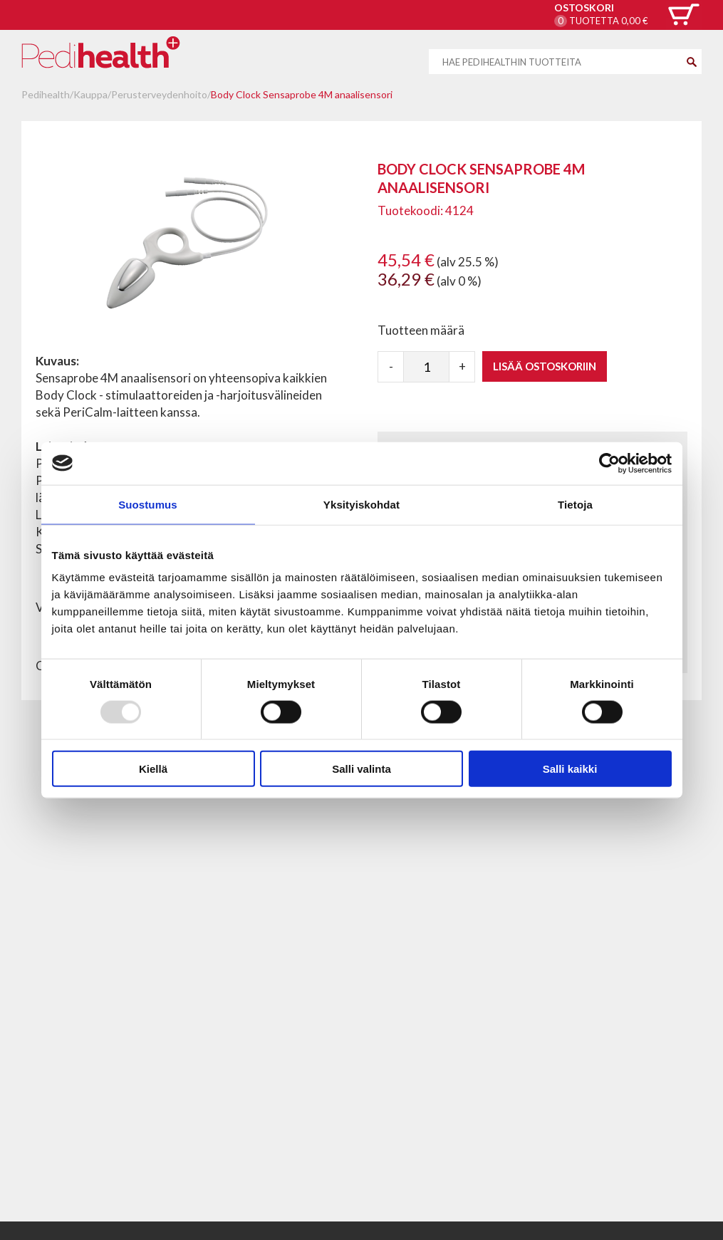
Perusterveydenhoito (159, 94)
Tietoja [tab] (575, 504)
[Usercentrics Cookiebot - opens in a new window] (609, 463)
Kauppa (90, 94)
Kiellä (153, 769)
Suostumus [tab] (147, 504)
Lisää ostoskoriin (544, 366)
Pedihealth (45, 94)
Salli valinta (361, 769)
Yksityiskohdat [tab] (361, 504)
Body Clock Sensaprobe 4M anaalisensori (301, 94)
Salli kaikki (570, 769)
